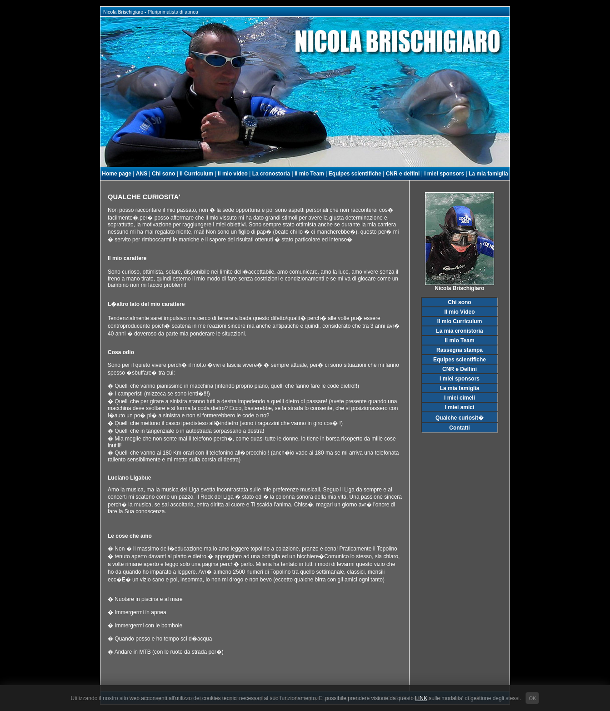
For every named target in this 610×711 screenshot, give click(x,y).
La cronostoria (271, 173)
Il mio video (233, 173)
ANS (141, 173)
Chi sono (163, 173)
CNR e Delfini (459, 369)
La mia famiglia (488, 173)
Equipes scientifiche (355, 173)
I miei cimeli (459, 398)
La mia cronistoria (459, 331)
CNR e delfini (403, 173)
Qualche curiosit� (459, 418)
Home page (116, 173)
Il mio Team (309, 173)
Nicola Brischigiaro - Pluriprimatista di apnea (149, 12)
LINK (421, 698)
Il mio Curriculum (459, 321)
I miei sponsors (444, 173)
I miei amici (460, 407)
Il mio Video (459, 312)
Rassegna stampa (459, 350)
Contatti (459, 428)
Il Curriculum (196, 173)
